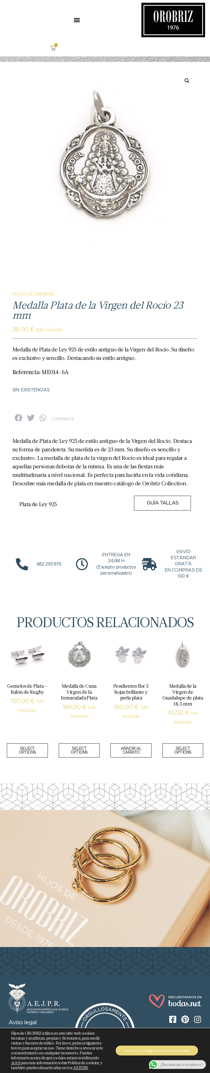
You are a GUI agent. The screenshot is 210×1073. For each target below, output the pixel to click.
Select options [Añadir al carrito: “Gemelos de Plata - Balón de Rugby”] (27, 750)
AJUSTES (80, 1067)
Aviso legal (22, 1022)
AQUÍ (15, 1062)
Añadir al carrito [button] (131, 750)
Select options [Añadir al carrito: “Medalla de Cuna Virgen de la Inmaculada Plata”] (79, 750)
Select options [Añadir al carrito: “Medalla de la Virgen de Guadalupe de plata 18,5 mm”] (182, 750)
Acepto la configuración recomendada (157, 1050)
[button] (76, 20)
